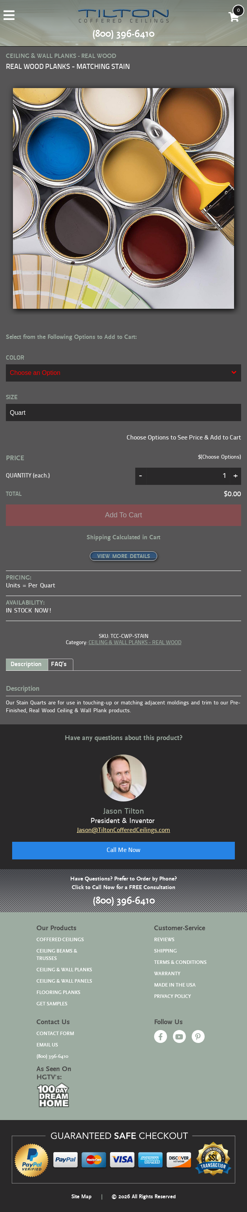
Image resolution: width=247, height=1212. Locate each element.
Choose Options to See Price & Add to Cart (184, 438)
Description (26, 664)
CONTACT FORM (55, 1034)
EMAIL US (47, 1045)
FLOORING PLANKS (58, 993)
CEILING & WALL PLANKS (64, 970)
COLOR (15, 358)
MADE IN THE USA (175, 985)
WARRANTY (167, 974)
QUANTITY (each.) (28, 476)
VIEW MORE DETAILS (123, 556)
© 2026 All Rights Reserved (143, 1197)
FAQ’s (59, 664)
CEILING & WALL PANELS (64, 981)
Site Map (81, 1197)
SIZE (12, 397)
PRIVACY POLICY (172, 996)
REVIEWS (164, 940)
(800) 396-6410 (124, 901)
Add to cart (123, 515)
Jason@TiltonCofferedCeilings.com (123, 830)
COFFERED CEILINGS (60, 940)
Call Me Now (123, 850)
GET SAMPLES (51, 1004)
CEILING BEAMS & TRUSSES (56, 955)
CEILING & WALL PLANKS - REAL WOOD (135, 643)
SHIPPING (165, 951)
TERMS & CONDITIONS (180, 962)
